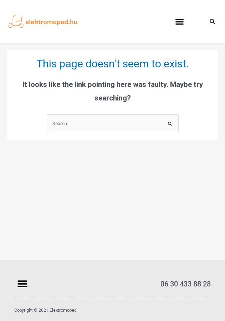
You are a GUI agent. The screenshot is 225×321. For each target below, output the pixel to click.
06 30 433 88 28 (185, 284)
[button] (179, 21)
